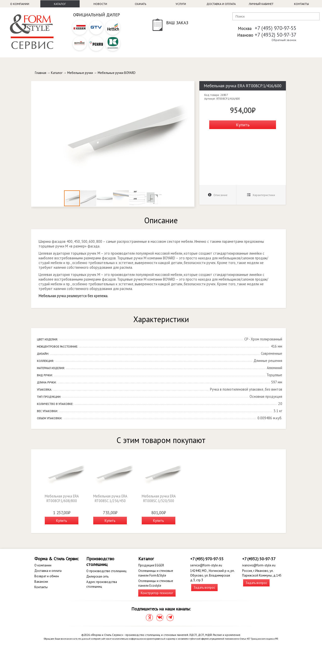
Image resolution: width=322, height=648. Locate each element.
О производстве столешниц (106, 571)
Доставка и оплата (221, 4)
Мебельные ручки (80, 73)
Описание (218, 195)
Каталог (60, 4)
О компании (19, 4)
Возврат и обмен (46, 576)
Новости (100, 4)
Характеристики (261, 195)
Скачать (140, 4)
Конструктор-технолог (157, 593)
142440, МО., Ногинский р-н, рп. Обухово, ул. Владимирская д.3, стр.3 (212, 575)
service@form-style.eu (206, 565)
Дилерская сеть (97, 576)
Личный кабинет (261, 4)
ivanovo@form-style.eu (259, 565)
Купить (243, 125)
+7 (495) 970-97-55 (275, 28)
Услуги (181, 4)
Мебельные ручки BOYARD (117, 73)
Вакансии (41, 582)
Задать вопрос (204, 587)
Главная (40, 73)
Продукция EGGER (151, 565)
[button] (190, 85)
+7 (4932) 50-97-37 (275, 34)
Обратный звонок (284, 40)
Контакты (301, 4)
